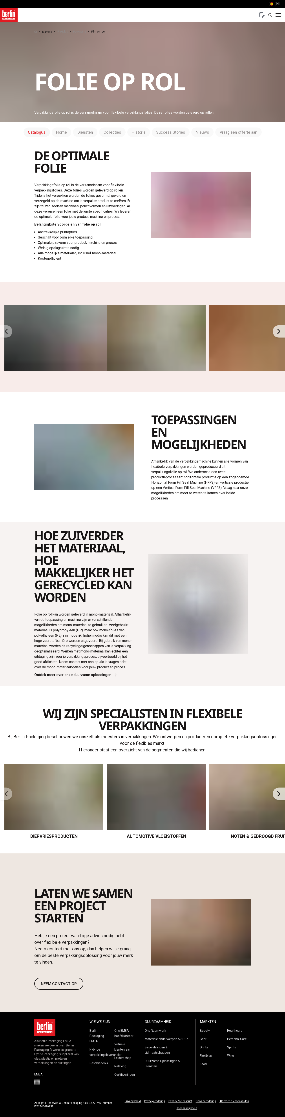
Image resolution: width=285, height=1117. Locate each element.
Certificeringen (124, 1074)
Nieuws (202, 132)
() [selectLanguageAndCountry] (275, 4)
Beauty (205, 1030)
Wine (230, 1055)
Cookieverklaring (206, 1101)
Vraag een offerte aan (238, 132)
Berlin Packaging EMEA (97, 1036)
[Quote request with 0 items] (262, 15)
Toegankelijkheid (187, 1108)
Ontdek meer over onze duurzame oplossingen (78, 675)
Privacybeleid (133, 1101)
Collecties (112, 132)
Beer (203, 1039)
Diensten (85, 132)
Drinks (204, 1047)
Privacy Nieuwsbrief (180, 1101)
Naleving (120, 1066)
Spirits (231, 1047)
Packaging (79, 31)
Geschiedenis (99, 1063)
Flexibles (62, 31)
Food (203, 1064)
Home (61, 132)
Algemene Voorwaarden (234, 1101)
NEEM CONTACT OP (59, 984)
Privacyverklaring (154, 1101)
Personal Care (237, 1039)
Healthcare (234, 1030)
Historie (139, 132)
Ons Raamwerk (155, 1030)
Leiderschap (122, 1058)
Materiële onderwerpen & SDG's (166, 1039)
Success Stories (170, 132)
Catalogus (37, 132)
